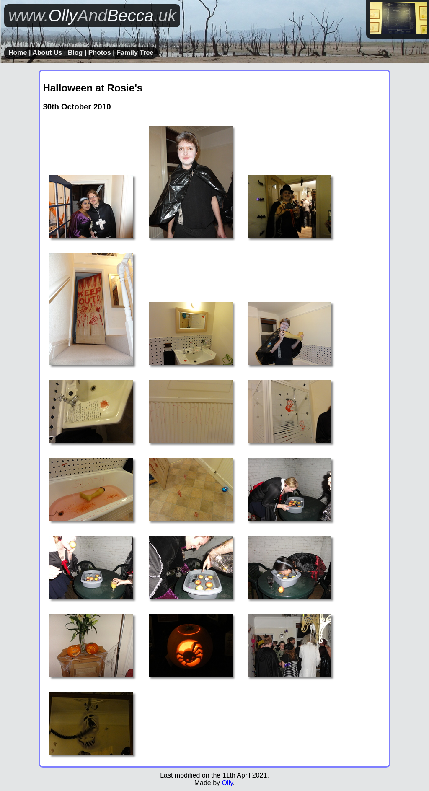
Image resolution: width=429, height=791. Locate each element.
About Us (47, 52)
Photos (99, 52)
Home (17, 52)
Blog (75, 52)
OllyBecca (92, 15)
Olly (227, 782)
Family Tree (134, 52)
